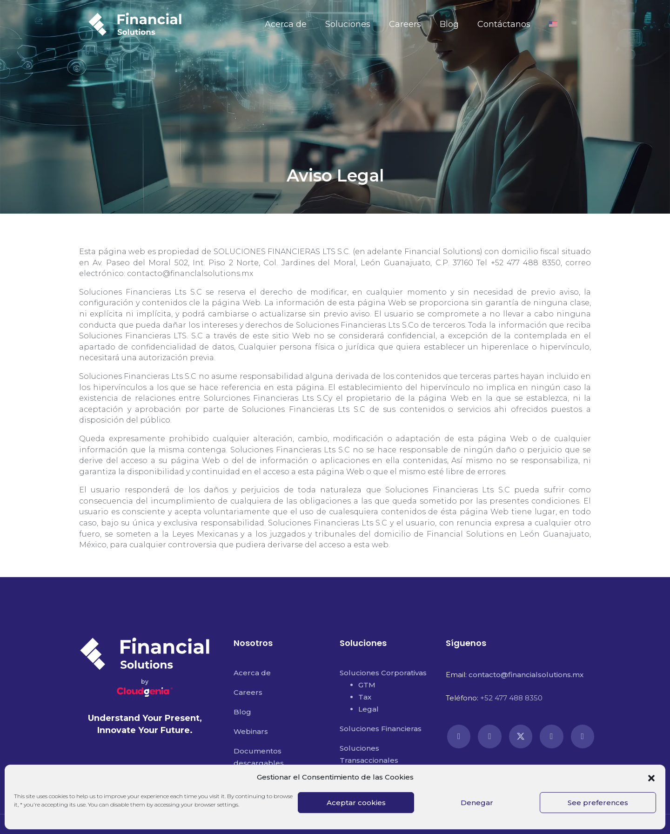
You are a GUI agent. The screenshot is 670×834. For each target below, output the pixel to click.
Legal (368, 709)
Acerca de (286, 24)
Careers (405, 24)
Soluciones (347, 24)
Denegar (477, 802)
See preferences (598, 802)
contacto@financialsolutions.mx (526, 674)
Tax (364, 697)
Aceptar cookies (356, 802)
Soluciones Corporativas (383, 672)
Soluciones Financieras (381, 728)
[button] (651, 777)
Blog (449, 24)
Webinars (251, 731)
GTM (366, 684)
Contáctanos (503, 24)
